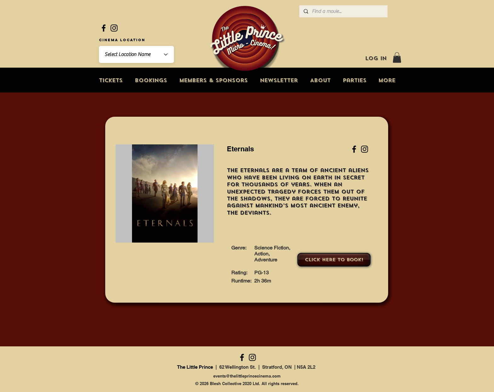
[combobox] (136, 54)
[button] (397, 57)
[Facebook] (103, 28)
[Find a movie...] (343, 11)
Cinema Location (122, 40)
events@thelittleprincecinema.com (247, 375)
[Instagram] (114, 28)
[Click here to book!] (333, 259)
